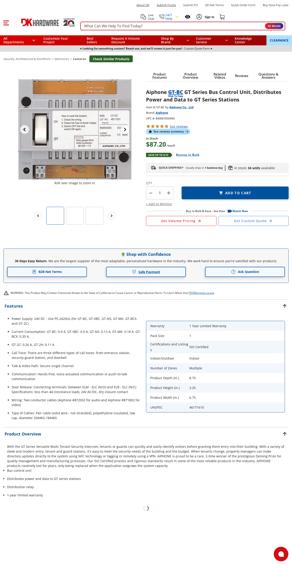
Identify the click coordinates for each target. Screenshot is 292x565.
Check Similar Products (111, 59)
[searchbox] (182, 26)
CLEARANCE (279, 40)
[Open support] (281, 554)
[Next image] (125, 129)
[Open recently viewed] (187, 17)
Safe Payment (146, 272)
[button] (6, 22)
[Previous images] (38, 215)
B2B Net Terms (47, 272)
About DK (142, 5)
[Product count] (159, 192)
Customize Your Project (55, 40)
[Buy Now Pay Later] (276, 5)
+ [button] (169, 192)
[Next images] (111, 215)
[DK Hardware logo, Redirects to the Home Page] (43, 22)
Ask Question (245, 272)
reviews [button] (179, 126)
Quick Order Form (243, 5)
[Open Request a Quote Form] (181, 221)
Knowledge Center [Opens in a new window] (243, 40)
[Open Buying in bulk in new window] (186, 155)
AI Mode (274, 26)
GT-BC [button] (175, 91)
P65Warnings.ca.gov (201, 293)
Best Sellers (92, 40)
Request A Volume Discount (125, 40)
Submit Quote (166, 5)
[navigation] (212, 40)
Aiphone (162, 113)
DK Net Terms (214, 5)
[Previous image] (24, 129)
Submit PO (190, 5)
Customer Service (203, 40)
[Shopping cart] (222, 17)
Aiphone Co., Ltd (181, 107)
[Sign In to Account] (209, 17)
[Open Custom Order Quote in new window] (253, 221)
